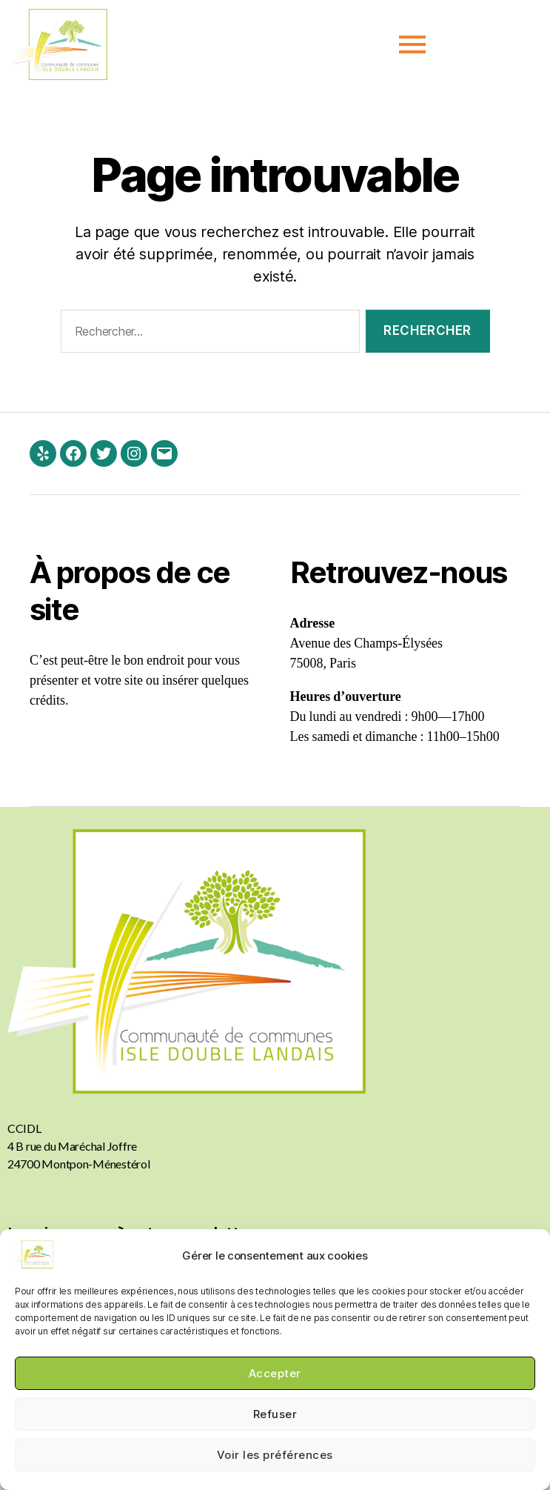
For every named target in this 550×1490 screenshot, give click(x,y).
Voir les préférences (275, 1455)
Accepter (275, 1373)
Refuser (275, 1414)
